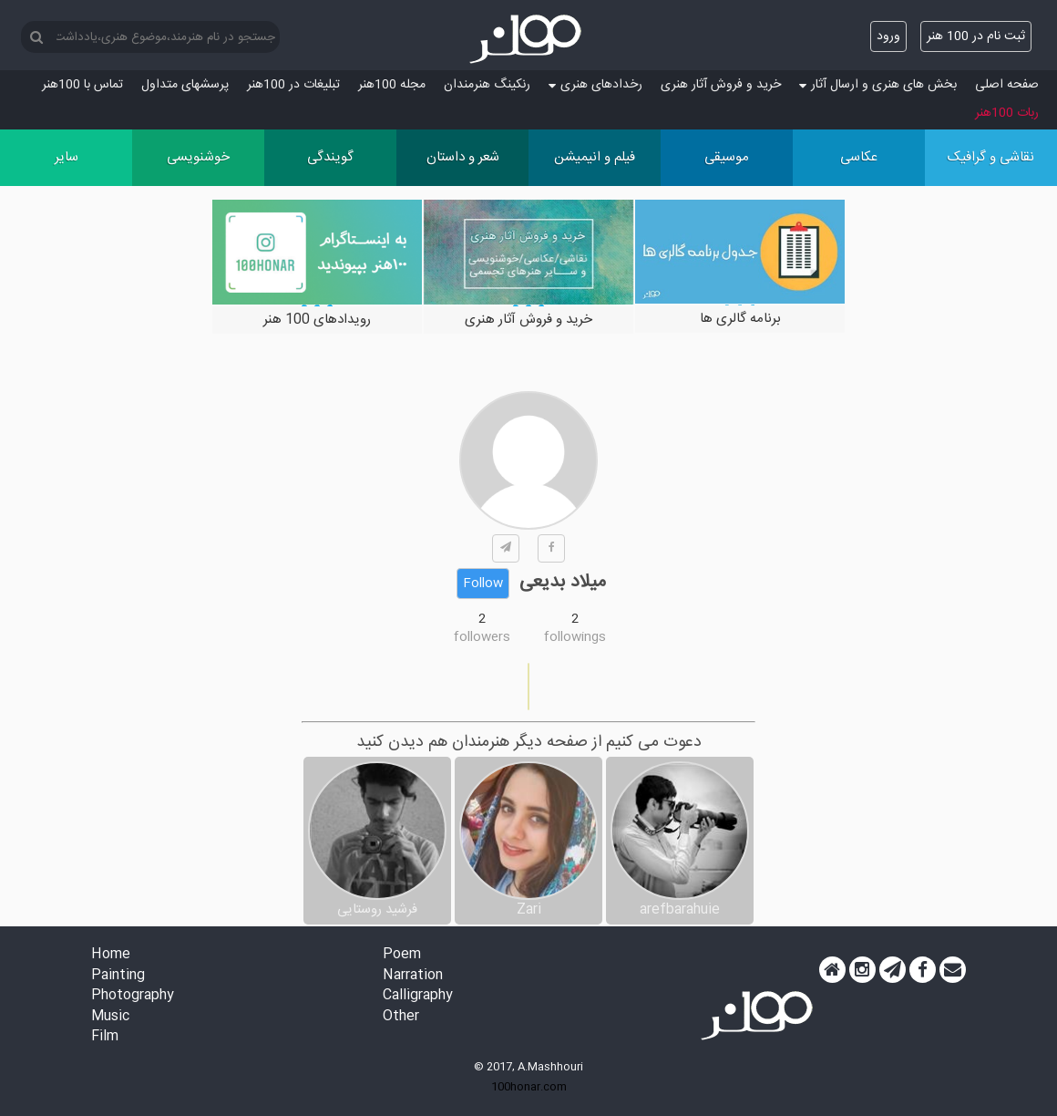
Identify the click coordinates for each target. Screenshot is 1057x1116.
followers (482, 637)
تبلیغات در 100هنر (293, 85)
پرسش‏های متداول (185, 85)
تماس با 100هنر (82, 85)
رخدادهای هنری (595, 85)
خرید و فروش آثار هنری (721, 85)
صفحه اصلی (1007, 85)
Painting (118, 976)
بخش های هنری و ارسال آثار (878, 85)
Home (110, 955)
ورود (888, 36)
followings (575, 637)
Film (104, 1037)
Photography (132, 996)
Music (110, 1017)
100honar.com (529, 1087)
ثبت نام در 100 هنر (976, 36)
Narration (413, 976)
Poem (402, 955)
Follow (483, 583)
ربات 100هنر (1007, 113)
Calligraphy (418, 996)
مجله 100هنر (392, 85)
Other (401, 1017)
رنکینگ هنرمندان (487, 85)
